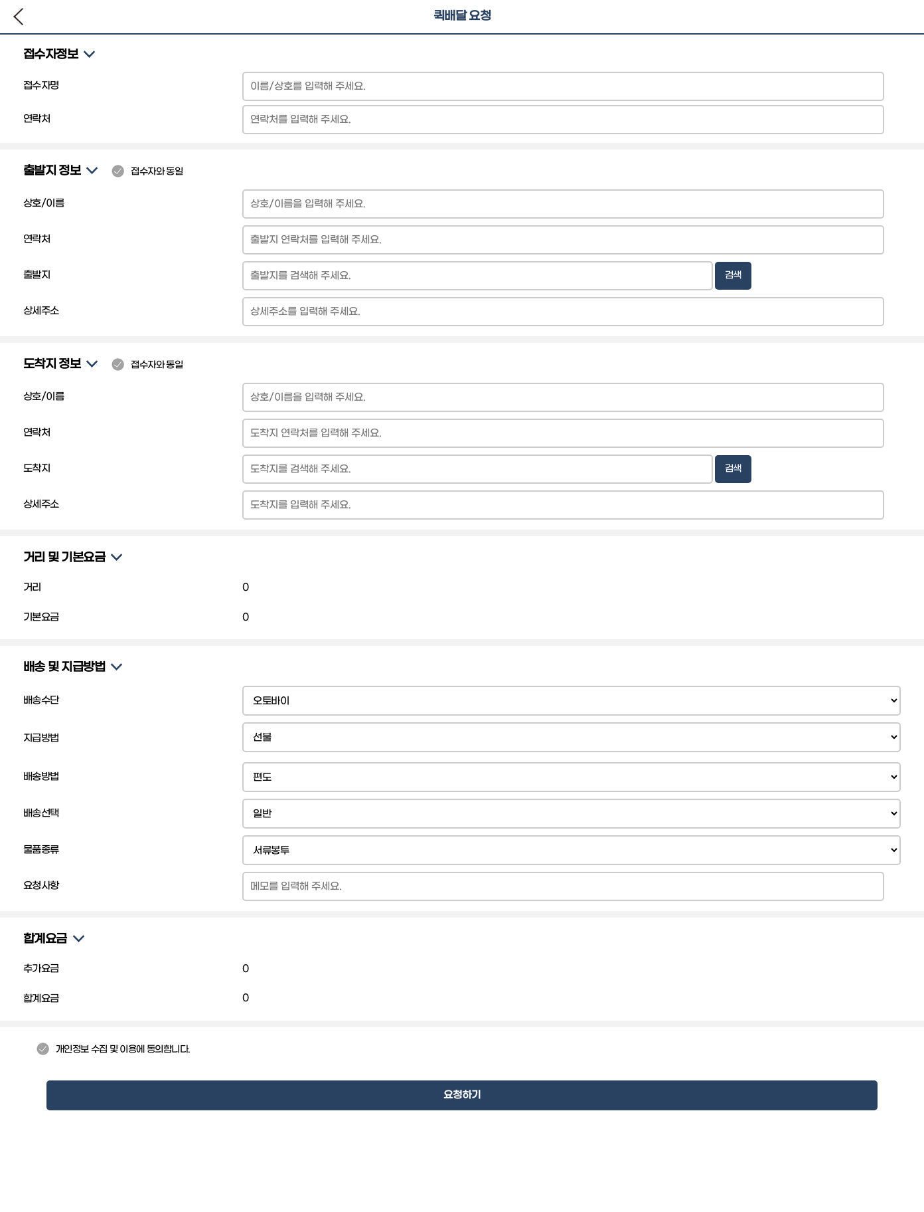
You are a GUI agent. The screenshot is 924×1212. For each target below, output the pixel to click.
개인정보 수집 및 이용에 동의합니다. (114, 1049)
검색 (733, 275)
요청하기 (462, 1095)
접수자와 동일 (147, 171)
